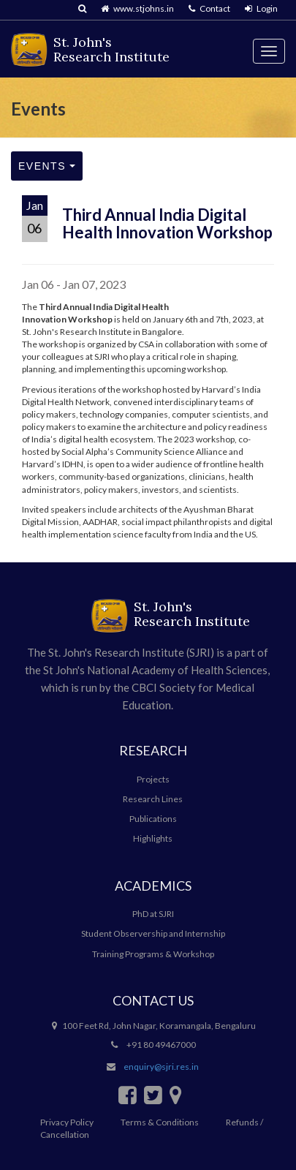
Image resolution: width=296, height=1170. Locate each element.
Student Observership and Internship (153, 933)
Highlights (152, 838)
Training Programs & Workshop (153, 953)
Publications (153, 818)
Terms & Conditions (160, 1122)
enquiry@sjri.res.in (161, 1066)
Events (46, 166)
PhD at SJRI (153, 913)
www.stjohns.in (137, 8)
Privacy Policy (67, 1122)
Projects (153, 779)
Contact (209, 8)
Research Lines (153, 798)
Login (261, 8)
